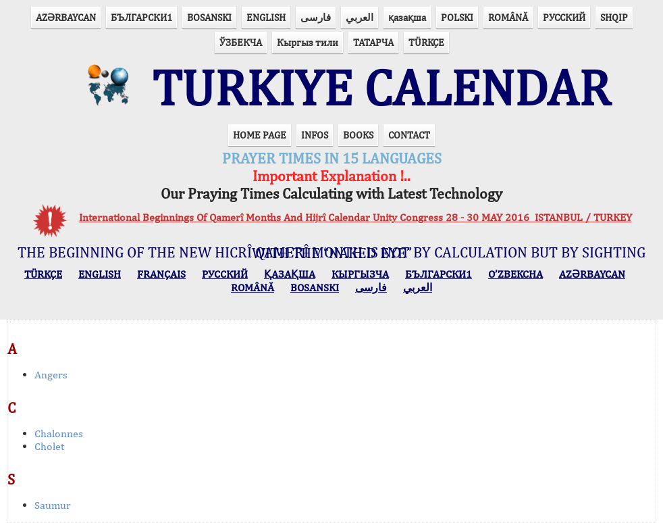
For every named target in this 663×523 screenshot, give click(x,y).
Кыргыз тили (307, 42)
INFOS (314, 135)
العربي (359, 17)
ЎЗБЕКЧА (240, 42)
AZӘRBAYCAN (66, 17)
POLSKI (457, 17)
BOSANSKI (209, 17)
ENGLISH (266, 17)
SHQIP (614, 17)
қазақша (407, 17)
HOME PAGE (259, 135)
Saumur (52, 505)
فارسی (315, 17)
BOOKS (358, 135)
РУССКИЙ (564, 17)
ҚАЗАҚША (289, 274)
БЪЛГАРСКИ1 (141, 17)
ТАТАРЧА (373, 42)
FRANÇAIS (161, 274)
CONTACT (409, 135)
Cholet (49, 446)
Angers (51, 374)
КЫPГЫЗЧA (360, 274)
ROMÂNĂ (508, 17)
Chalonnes (58, 433)
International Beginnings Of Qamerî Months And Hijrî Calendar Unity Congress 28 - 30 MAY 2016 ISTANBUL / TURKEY (355, 217)
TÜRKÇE (426, 42)
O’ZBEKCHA (515, 274)
